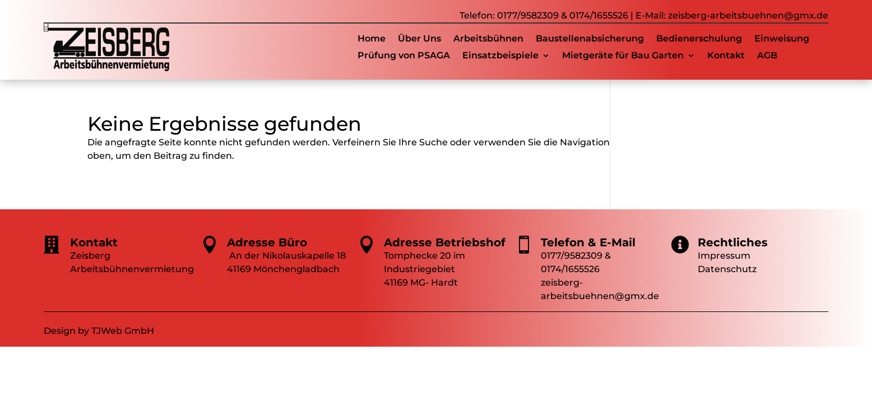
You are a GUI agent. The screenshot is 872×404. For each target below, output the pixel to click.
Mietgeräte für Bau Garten (623, 56)
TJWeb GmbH (122, 330)
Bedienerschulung (699, 39)
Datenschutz (727, 269)
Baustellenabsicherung (590, 39)
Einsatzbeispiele (500, 56)
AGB (767, 56)
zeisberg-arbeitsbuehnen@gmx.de (748, 15)
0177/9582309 (528, 15)
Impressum (724, 255)
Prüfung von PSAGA (404, 56)
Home (372, 39)
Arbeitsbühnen (488, 39)
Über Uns (419, 39)
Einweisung (781, 39)
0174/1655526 (598, 15)
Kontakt (726, 56)
